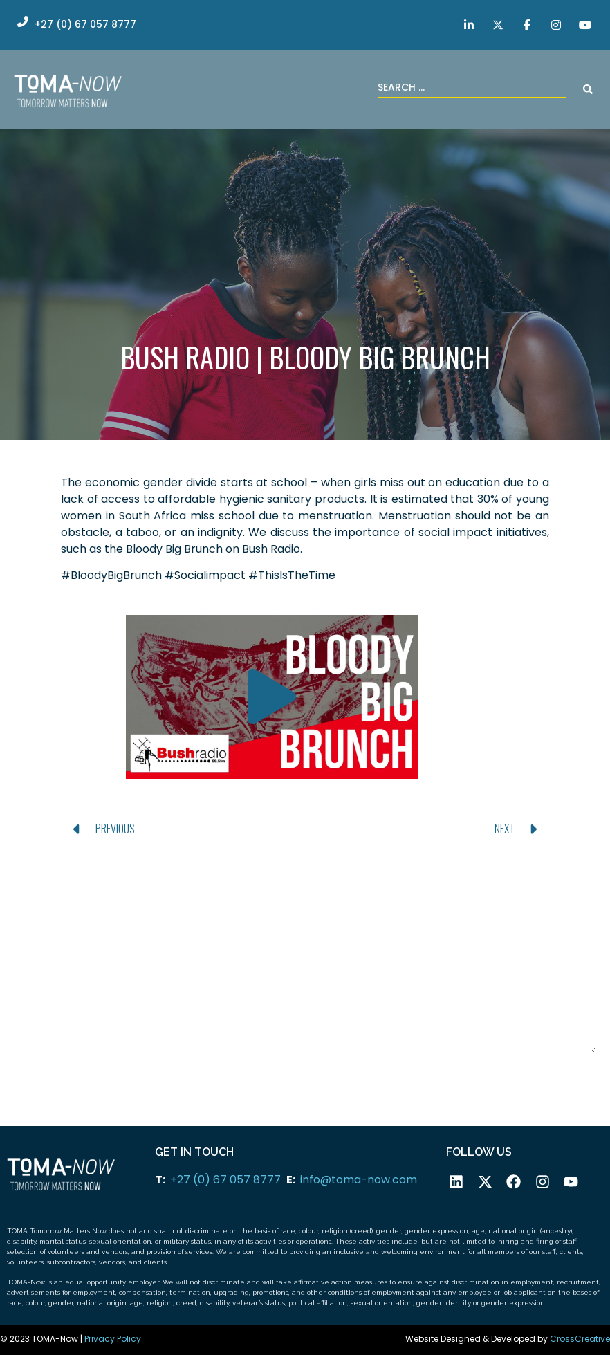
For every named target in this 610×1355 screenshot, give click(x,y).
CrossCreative (580, 1339)
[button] (271, 696)
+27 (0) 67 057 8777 (225, 1180)
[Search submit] (588, 89)
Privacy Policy (112, 1339)
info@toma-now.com (358, 1180)
